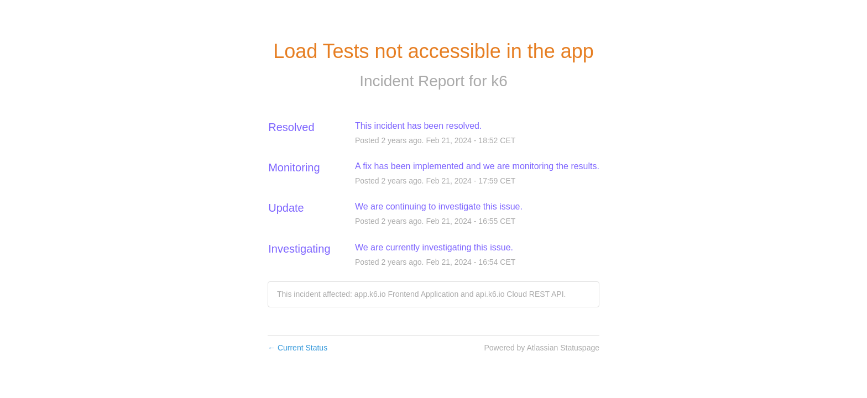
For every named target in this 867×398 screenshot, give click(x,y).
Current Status (297, 347)
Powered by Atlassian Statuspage (541, 347)
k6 (499, 81)
